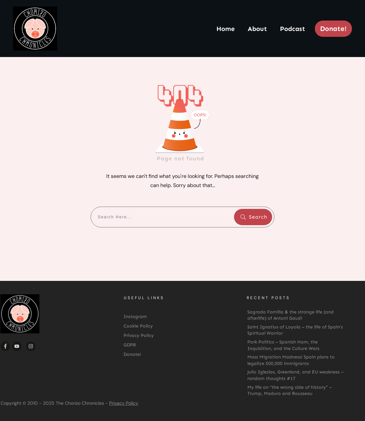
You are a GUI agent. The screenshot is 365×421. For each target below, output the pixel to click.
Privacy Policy (123, 403)
